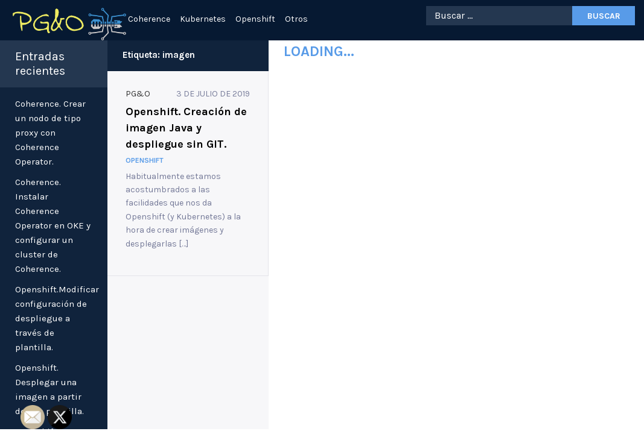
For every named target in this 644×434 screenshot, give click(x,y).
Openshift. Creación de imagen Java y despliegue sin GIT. (186, 128)
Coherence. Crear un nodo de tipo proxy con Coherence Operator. (50, 132)
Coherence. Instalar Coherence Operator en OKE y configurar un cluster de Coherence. (53, 225)
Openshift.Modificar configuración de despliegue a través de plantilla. (57, 318)
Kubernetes (203, 19)
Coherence (149, 19)
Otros (296, 19)
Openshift (255, 19)
